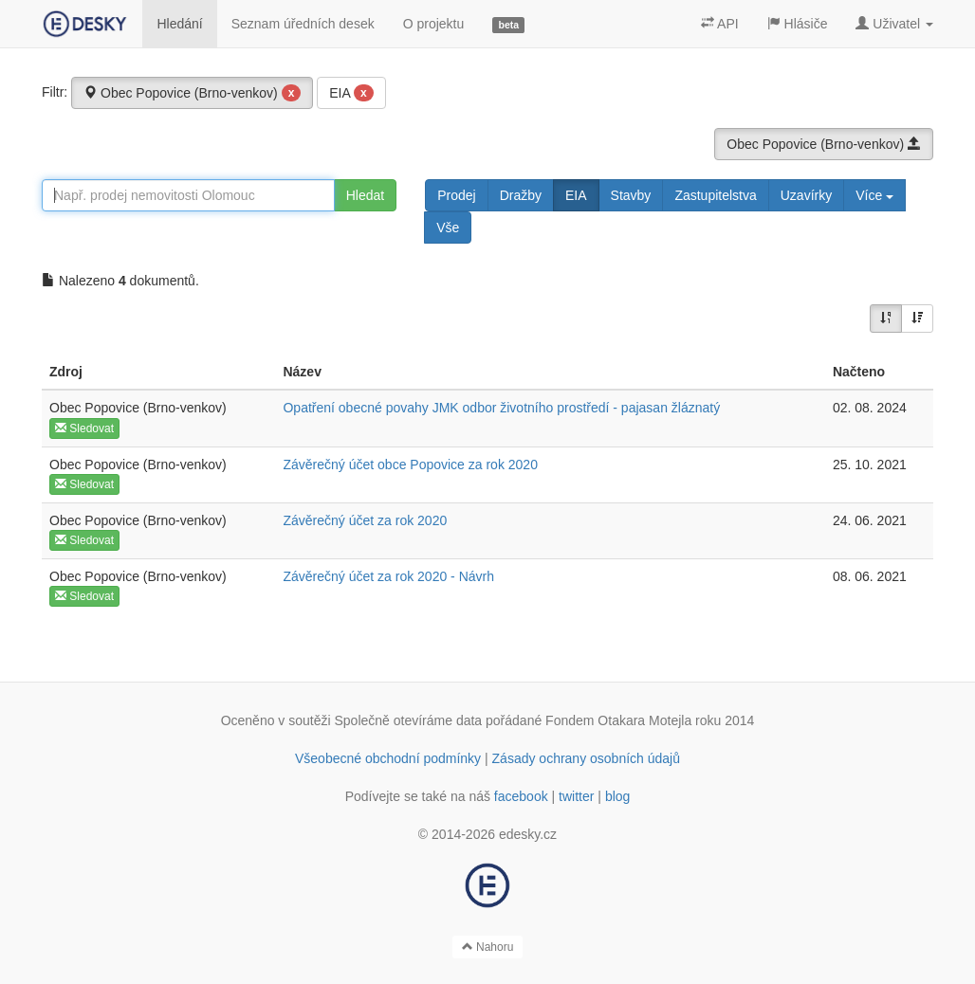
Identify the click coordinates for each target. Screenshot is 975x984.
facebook (521, 796)
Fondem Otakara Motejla (618, 720)
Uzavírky (806, 195)
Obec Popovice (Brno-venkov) (192, 92)
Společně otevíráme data (409, 720)
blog (617, 796)
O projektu (434, 23)
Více (874, 195)
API (720, 23)
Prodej (456, 195)
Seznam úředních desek (303, 23)
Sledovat (84, 428)
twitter (576, 796)
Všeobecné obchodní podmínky (388, 758)
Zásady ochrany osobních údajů (586, 758)
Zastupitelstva (715, 195)
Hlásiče (797, 23)
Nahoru (488, 947)
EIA (351, 92)
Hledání (179, 23)
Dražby (521, 195)
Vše (447, 227)
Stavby (631, 195)
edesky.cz (528, 834)
